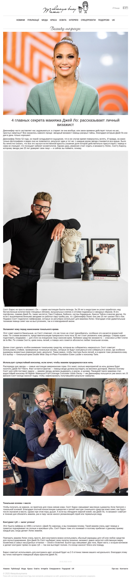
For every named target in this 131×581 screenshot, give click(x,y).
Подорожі (103, 20)
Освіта (62, 20)
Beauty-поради (65, 28)
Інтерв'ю (73, 20)
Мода (45, 20)
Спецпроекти (88, 20)
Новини (20, 20)
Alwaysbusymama (18, 573)
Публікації (33, 20)
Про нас (115, 568)
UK (113, 20)
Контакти (124, 568)
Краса (53, 20)
